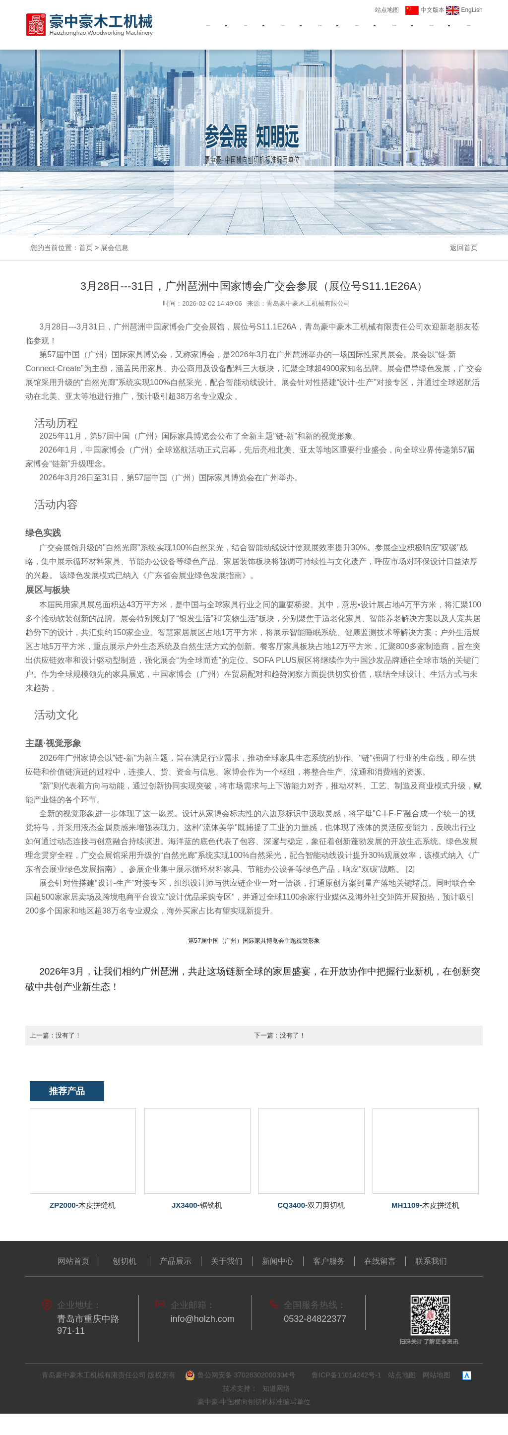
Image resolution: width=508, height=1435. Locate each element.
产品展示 (283, 30)
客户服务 (394, 30)
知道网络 (276, 1388)
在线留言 (380, 1260)
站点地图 (387, 9)
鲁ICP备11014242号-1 (346, 1374)
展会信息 (431, 30)
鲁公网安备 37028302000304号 (241, 1375)
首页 (86, 248)
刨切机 (245, 30)
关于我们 (320, 30)
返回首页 (464, 248)
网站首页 (208, 30)
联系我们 (469, 30)
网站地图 (436, 1374)
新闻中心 (357, 30)
